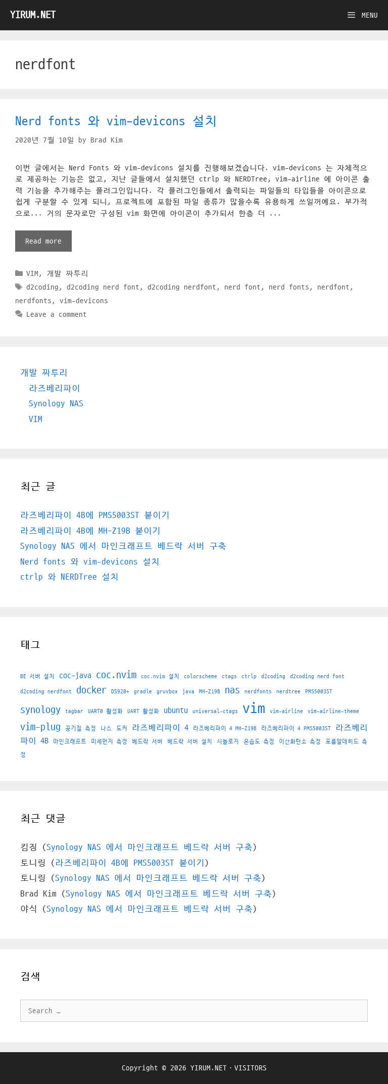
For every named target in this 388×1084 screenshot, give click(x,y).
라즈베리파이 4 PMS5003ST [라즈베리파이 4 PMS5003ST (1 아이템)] (296, 728)
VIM (32, 273)
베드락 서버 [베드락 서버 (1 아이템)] (147, 741)
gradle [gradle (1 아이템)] (143, 691)
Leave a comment (56, 314)
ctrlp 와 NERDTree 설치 (69, 577)
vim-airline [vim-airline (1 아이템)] (286, 711)
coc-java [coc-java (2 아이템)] (75, 675)
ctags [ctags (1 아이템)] (229, 676)
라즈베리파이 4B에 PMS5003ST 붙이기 (95, 515)
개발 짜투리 (67, 273)
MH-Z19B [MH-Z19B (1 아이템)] (209, 691)
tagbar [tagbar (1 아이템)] (74, 711)
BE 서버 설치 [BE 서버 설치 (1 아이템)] (37, 676)
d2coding (42, 287)
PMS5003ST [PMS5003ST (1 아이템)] (318, 691)
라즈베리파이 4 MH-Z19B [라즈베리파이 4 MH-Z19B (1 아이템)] (225, 728)
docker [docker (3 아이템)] (91, 690)
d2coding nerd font (103, 287)
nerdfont (333, 287)
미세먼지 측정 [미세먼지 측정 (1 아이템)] (109, 741)
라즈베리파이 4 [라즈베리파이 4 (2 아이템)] (160, 727)
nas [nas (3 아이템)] (232, 690)
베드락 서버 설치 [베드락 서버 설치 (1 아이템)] (189, 741)
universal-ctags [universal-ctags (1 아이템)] (215, 711)
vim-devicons (84, 301)
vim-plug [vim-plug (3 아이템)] (40, 727)
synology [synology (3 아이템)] (40, 710)
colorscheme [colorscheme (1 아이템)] (200, 676)
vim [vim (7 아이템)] (254, 708)
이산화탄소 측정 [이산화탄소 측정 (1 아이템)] (300, 741)
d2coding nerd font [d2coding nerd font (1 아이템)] (317, 676)
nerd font (242, 287)
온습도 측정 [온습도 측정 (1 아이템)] (259, 741)
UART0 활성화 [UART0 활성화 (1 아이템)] (105, 711)
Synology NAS (56, 403)
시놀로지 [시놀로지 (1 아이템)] (228, 741)
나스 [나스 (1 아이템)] (106, 728)
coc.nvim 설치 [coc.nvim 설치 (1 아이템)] (160, 676)
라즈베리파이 (54, 388)
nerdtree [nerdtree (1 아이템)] (288, 691)
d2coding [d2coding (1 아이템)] (273, 676)
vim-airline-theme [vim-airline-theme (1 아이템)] (333, 711)
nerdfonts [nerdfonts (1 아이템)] (258, 691)
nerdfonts (33, 301)
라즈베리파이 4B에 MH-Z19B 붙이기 (90, 531)
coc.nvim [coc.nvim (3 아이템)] (116, 675)
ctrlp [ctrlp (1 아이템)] (249, 676)
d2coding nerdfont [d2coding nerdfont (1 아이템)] (46, 691)
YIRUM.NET (33, 15)
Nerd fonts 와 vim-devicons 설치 (116, 121)
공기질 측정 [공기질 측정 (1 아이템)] (80, 728)
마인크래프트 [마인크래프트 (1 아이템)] (69, 741)
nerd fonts (289, 287)
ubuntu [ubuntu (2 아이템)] (176, 710)
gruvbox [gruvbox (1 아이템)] (167, 691)
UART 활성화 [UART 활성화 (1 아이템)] (143, 711)
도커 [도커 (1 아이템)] (121, 728)
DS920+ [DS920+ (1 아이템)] (120, 691)
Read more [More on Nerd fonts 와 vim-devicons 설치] (43, 241)
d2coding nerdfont (182, 287)
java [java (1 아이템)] (188, 691)
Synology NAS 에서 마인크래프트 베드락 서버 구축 (123, 546)
